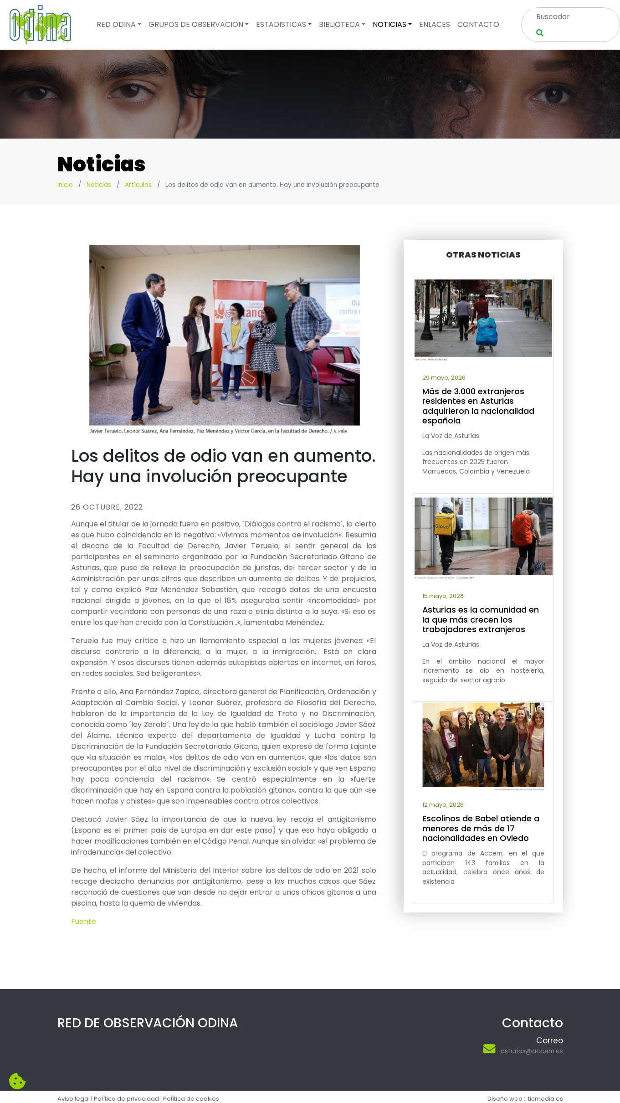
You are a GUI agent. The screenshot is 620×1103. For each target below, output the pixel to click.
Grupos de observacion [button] (196, 24)
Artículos (138, 184)
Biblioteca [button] (339, 24)
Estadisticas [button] (281, 24)
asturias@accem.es (532, 1051)
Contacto (478, 24)
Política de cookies (191, 1099)
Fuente (83, 921)
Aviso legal (73, 1099)
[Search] (565, 16)
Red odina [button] (116, 24)
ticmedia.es (545, 1099)
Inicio (65, 184)
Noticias (99, 184)
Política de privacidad (126, 1099)
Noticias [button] (389, 24)
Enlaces (434, 24)
